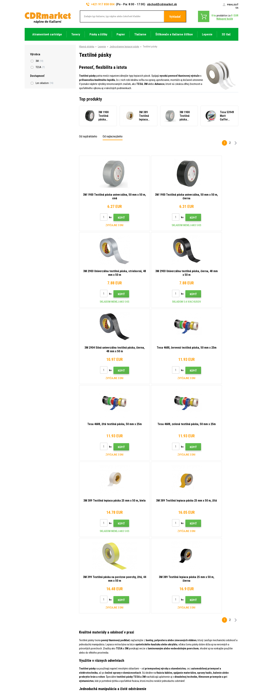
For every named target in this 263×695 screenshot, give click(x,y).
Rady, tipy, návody (89, 613)
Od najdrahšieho (88, 136)
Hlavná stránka (86, 46)
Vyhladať (175, 16)
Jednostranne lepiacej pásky (124, 46)
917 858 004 (40, 609)
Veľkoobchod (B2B (90, 623)
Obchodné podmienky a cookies (96, 640)
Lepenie (102, 46)
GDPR (83, 645)
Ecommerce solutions (212, 677)
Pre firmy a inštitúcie (90, 650)
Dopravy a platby (88, 618)
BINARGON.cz (231, 677)
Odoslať (195, 584)
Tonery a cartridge (146, 690)
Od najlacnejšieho (113, 136)
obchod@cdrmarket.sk (162, 4)
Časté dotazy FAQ (89, 629)
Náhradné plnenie (89, 661)
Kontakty (84, 607)
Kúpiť (111, 217)
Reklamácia (86, 634)
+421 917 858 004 (100, 4)
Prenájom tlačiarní (89, 656)
